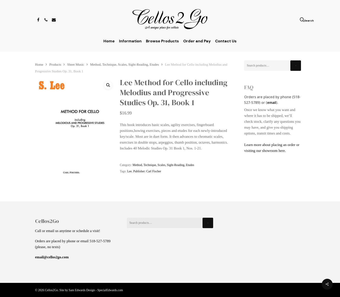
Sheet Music (75, 64)
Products (55, 64)
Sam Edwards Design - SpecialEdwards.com (96, 290)
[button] (108, 85)
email (271, 102)
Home (39, 64)
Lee (129, 171)
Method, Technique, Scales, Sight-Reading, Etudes (124, 64)
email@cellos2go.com (52, 257)
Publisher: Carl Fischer (147, 171)
